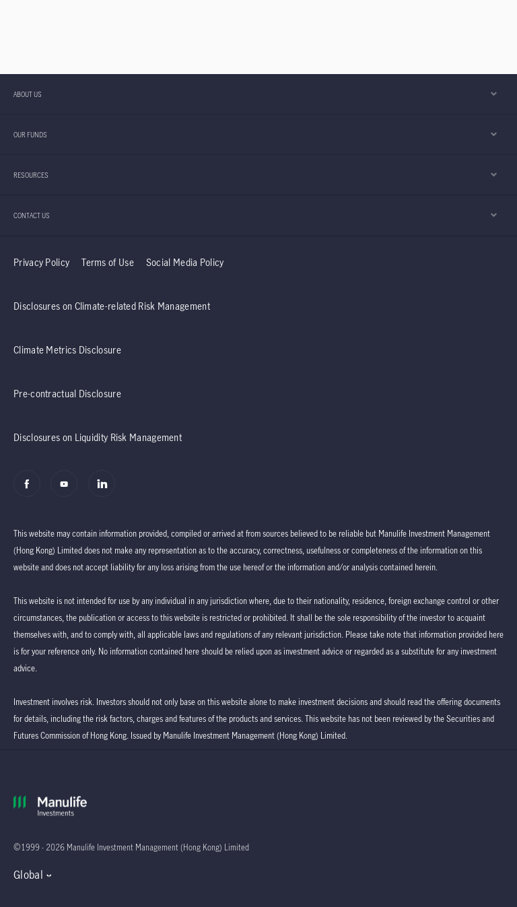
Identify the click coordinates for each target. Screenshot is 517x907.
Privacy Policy (41, 262)
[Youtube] (67, 490)
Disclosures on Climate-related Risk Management (111, 306)
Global (28, 874)
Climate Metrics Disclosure (67, 349)
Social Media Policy (185, 262)
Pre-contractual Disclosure (67, 393)
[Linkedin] (105, 490)
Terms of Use (107, 262)
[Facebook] (30, 490)
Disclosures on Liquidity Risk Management (97, 437)
